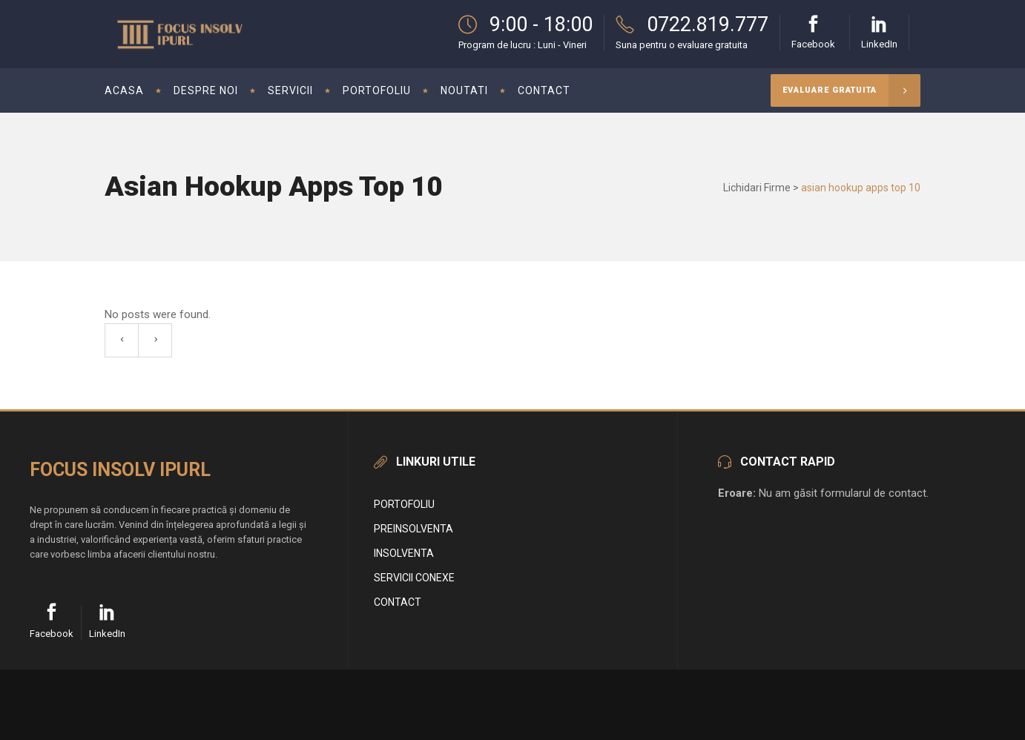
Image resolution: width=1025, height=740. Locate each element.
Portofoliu (404, 504)
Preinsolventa (413, 529)
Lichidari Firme (757, 187)
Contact (397, 602)
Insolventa (404, 553)
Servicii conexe (414, 578)
